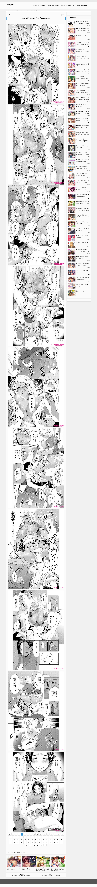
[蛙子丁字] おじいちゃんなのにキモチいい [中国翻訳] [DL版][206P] (82, 99)
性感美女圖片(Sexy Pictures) (80, 5)
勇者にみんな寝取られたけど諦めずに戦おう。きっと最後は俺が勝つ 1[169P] (82, 147)
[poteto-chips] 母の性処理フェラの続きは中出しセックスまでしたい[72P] (82, 23)
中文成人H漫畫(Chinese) (39, 5)
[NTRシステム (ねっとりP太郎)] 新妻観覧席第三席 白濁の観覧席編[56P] (82, 64)
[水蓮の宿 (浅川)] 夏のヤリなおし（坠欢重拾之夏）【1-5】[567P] (82, 168)
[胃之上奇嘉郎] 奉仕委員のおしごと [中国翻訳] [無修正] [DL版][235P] (82, 78)
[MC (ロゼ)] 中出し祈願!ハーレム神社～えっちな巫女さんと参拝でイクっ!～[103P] (82, 120)
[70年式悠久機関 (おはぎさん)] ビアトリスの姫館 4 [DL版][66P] (82, 175)
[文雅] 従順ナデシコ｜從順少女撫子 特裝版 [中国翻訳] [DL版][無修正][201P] (82, 44)
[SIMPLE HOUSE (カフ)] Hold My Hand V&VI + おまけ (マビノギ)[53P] (82, 286)
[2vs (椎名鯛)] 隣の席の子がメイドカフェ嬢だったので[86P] (82, 210)
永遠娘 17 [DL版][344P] (81, 291)
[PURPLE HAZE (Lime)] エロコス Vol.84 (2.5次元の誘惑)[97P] (82, 251)
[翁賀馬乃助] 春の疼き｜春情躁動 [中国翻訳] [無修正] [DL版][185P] (82, 92)
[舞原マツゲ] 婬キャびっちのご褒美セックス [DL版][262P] (82, 189)
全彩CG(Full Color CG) (66, 5)
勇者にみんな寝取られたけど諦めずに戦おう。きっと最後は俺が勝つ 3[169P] (42, 869)
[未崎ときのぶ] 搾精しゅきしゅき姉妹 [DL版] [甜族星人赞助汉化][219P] (82, 140)
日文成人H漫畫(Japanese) (53, 5)
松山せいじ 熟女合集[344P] (82, 242)
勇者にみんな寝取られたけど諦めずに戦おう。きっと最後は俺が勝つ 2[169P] (57, 869)
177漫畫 (10, 4)
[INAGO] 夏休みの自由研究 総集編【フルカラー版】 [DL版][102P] (82, 127)
